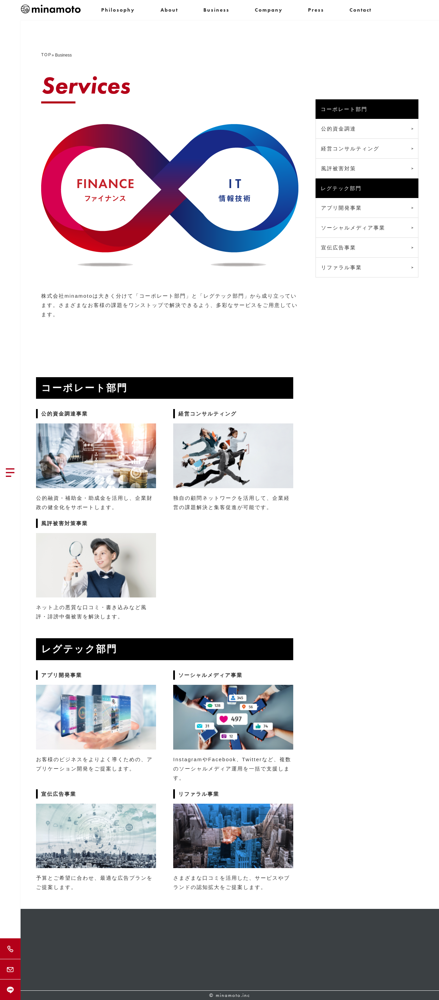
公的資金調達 (338, 129)
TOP (46, 54)
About (169, 10)
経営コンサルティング (207, 414)
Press (316, 10)
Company (269, 10)
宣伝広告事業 (58, 794)
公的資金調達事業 (64, 414)
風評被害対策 (338, 168)
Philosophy (118, 10)
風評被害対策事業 (64, 523)
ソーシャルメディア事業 (210, 675)
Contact (360, 10)
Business (216, 10)
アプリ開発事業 (61, 675)
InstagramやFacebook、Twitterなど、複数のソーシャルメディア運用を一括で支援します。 (232, 768)
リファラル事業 (198, 794)
